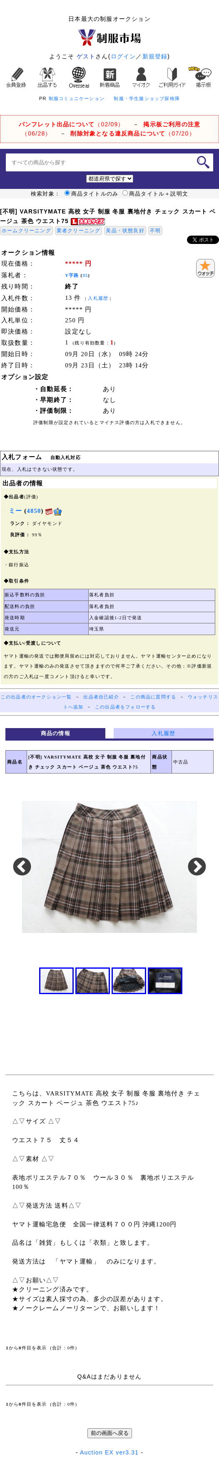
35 (85, 275)
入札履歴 (98, 298)
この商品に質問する (153, 697)
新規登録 (155, 56)
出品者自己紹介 (101, 697)
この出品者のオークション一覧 (36, 697)
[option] (109, 867)
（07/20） (132, 133)
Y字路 (72, 275)
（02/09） (71, 124)
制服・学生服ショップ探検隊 (147, 98)
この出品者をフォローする (125, 707)
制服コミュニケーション (77, 98)
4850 (34, 510)
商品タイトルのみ (92, 194)
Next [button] (197, 867)
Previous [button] (22, 867)
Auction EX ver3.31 (109, 1452)
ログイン (123, 56)
